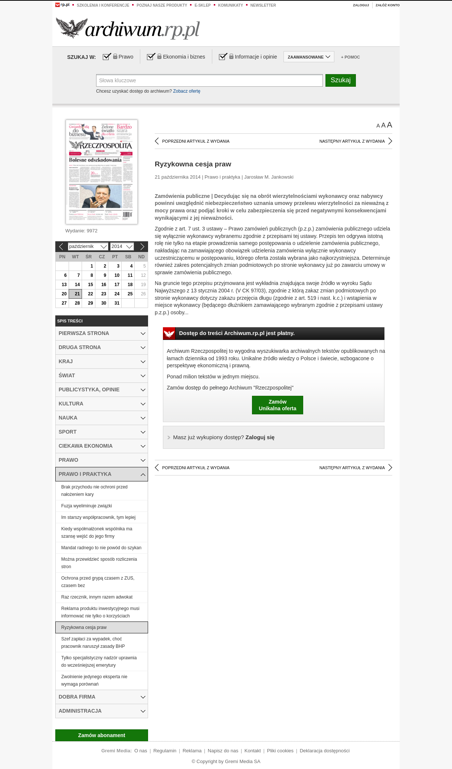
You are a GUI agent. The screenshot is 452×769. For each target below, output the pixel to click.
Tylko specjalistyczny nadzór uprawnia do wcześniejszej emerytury (99, 661)
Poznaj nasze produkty (162, 5)
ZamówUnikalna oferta (277, 405)
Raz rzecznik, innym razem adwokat (96, 597)
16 (103, 284)
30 (103, 303)
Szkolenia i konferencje (103, 5)
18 (130, 284)
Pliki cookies (280, 750)
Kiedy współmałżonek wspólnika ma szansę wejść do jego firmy (96, 532)
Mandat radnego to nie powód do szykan (101, 547)
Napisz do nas (223, 750)
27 (64, 303)
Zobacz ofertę (186, 91)
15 (90, 284)
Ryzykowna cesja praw (84, 627)
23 (103, 293)
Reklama (192, 750)
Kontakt (253, 750)
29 (90, 303)
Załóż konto (388, 5)
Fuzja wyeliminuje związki (86, 505)
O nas (140, 750)
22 (90, 293)
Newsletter (263, 5)
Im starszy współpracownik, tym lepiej (98, 517)
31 (116, 303)
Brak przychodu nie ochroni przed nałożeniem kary (94, 490)
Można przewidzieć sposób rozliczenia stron (99, 563)
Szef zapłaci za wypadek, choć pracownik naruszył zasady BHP (93, 642)
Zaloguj (361, 5)
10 (116, 275)
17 (116, 284)
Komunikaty (230, 5)
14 (77, 284)
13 (64, 284)
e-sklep (202, 5)
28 (77, 303)
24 (116, 293)
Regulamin (164, 750)
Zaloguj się (224, 437)
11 (130, 275)
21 (77, 293)
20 (64, 293)
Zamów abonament (101, 735)
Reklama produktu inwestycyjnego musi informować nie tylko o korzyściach (100, 612)
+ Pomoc (350, 57)
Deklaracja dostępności (325, 750)
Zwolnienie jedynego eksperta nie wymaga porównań (94, 680)
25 (130, 293)
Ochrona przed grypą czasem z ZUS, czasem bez (97, 582)
